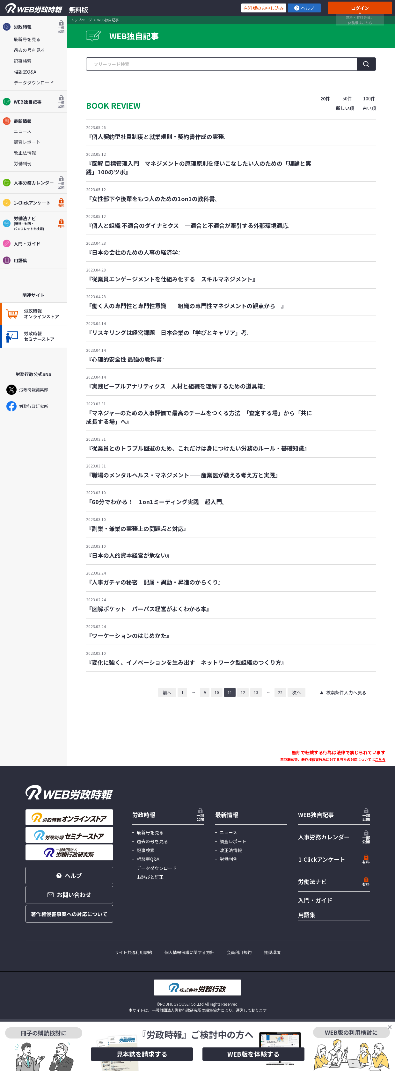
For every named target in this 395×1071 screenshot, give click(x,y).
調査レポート (27, 142)
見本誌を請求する (141, 1054)
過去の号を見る (29, 50)
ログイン (360, 8)
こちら (380, 759)
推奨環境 (272, 952)
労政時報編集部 (27, 390)
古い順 (369, 108)
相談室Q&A (25, 72)
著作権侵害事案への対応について (69, 914)
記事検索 (23, 61)
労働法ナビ (312, 881)
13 (256, 692)
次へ (296, 692)
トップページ (81, 19)
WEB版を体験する (253, 1054)
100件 (369, 98)
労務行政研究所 (27, 406)
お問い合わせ (69, 894)
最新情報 (17, 121)
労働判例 (23, 163)
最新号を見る (27, 39)
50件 (347, 98)
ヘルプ (304, 8)
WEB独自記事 (33, 101)
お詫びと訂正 (150, 877)
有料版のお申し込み (264, 8)
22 (280, 692)
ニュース (22, 131)
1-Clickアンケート (33, 202)
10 (217, 692)
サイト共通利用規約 (133, 952)
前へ (167, 692)
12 (243, 692)
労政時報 (33, 26)
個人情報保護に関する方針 (189, 952)
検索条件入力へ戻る (346, 692)
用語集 (15, 260)
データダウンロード (34, 82)
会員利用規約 (239, 952)
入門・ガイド (21, 243)
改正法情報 (25, 152)
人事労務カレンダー (33, 182)
